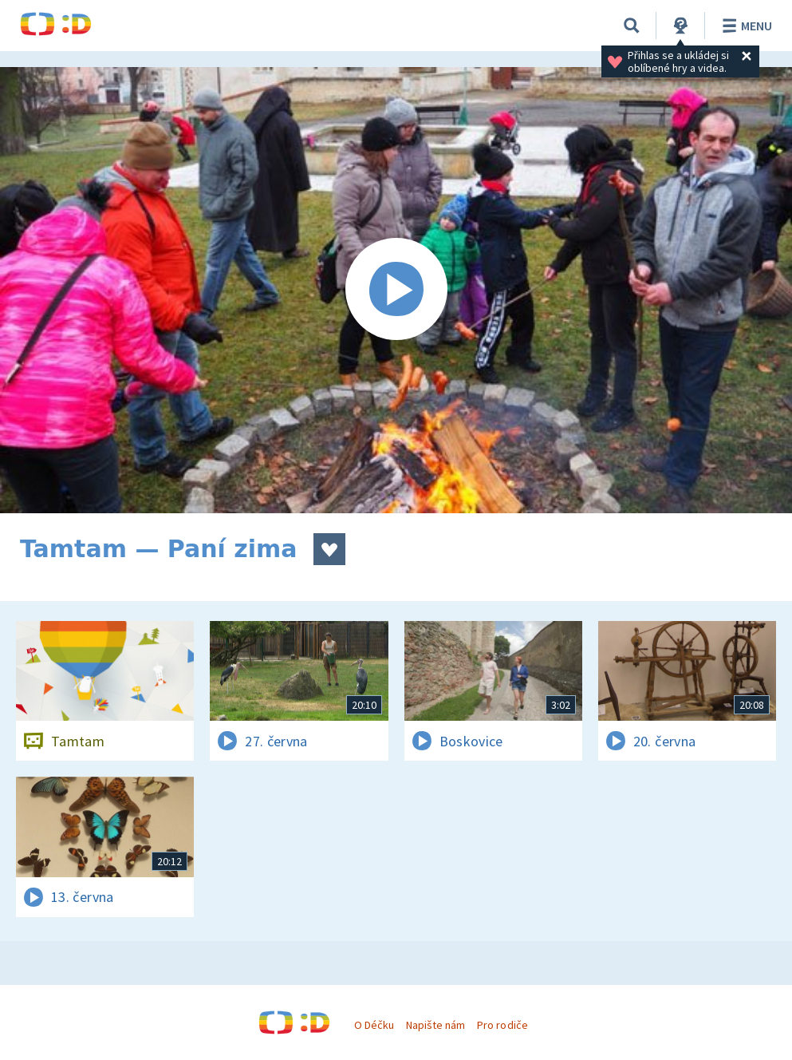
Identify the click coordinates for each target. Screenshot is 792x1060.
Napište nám (435, 1025)
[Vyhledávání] (632, 25)
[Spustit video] (396, 290)
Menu (744, 26)
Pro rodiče (502, 1025)
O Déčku (374, 1025)
